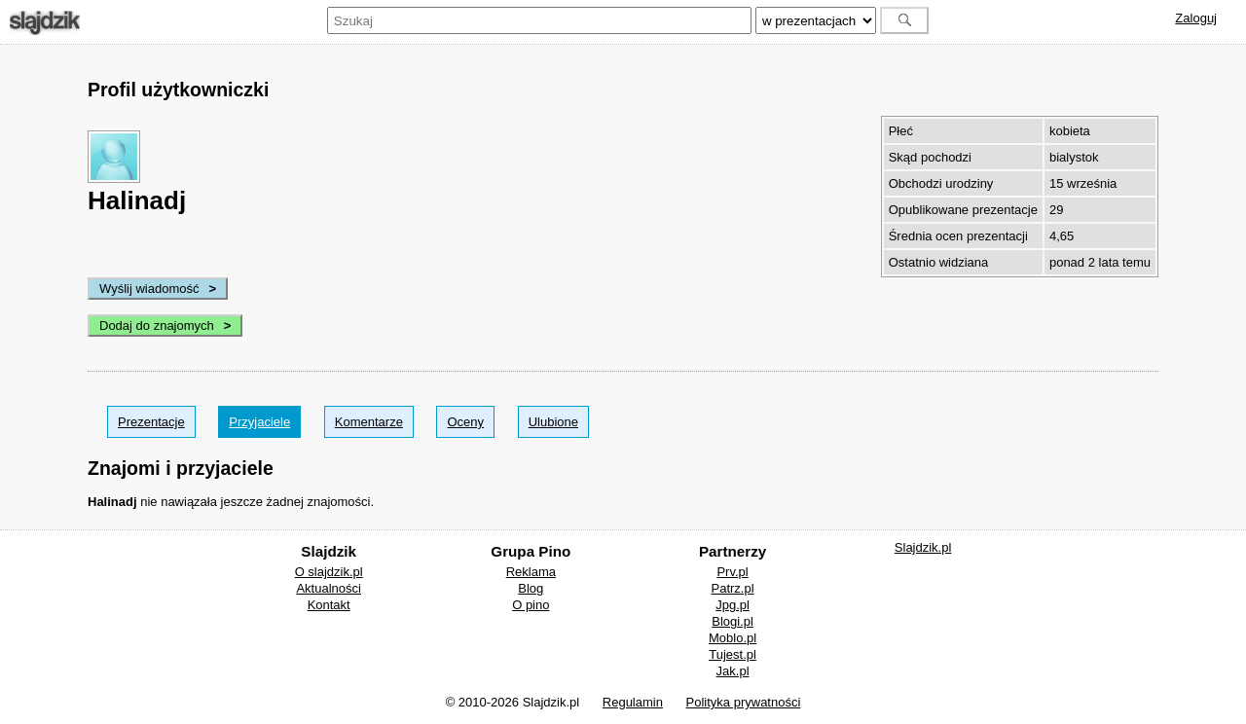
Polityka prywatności (743, 702)
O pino (530, 604)
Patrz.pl (733, 588)
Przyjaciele (259, 422)
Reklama (531, 571)
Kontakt (329, 604)
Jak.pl (733, 671)
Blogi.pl (732, 621)
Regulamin (633, 702)
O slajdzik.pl (329, 571)
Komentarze (369, 422)
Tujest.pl (732, 654)
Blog (530, 588)
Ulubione (553, 422)
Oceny (465, 422)
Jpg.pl (732, 604)
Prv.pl (732, 571)
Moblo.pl (732, 638)
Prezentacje (151, 422)
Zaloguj (1196, 18)
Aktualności (328, 588)
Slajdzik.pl (923, 547)
